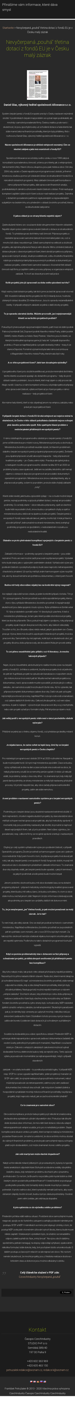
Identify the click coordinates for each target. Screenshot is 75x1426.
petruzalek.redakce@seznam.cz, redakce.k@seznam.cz (38, 1399)
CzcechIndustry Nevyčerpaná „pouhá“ (40, 1306)
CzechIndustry (17, 1423)
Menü (66, 6)
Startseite (8, 57)
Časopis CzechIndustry (37, 1423)
